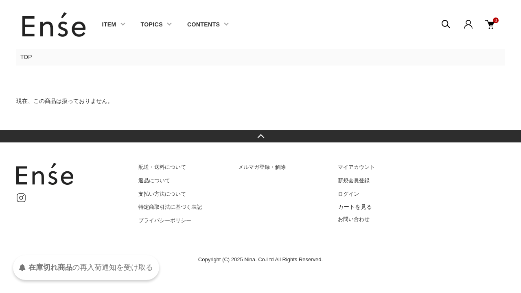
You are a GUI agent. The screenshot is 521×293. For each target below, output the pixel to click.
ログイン (348, 194)
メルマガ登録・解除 (262, 167)
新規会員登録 (354, 180)
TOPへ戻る (260, 136)
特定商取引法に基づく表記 (170, 207)
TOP (26, 57)
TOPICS (152, 24)
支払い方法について (162, 194)
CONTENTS (203, 24)
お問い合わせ (354, 219)
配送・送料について (162, 167)
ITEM (109, 24)
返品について (154, 180)
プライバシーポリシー (164, 220)
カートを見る (355, 206)
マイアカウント (356, 167)
